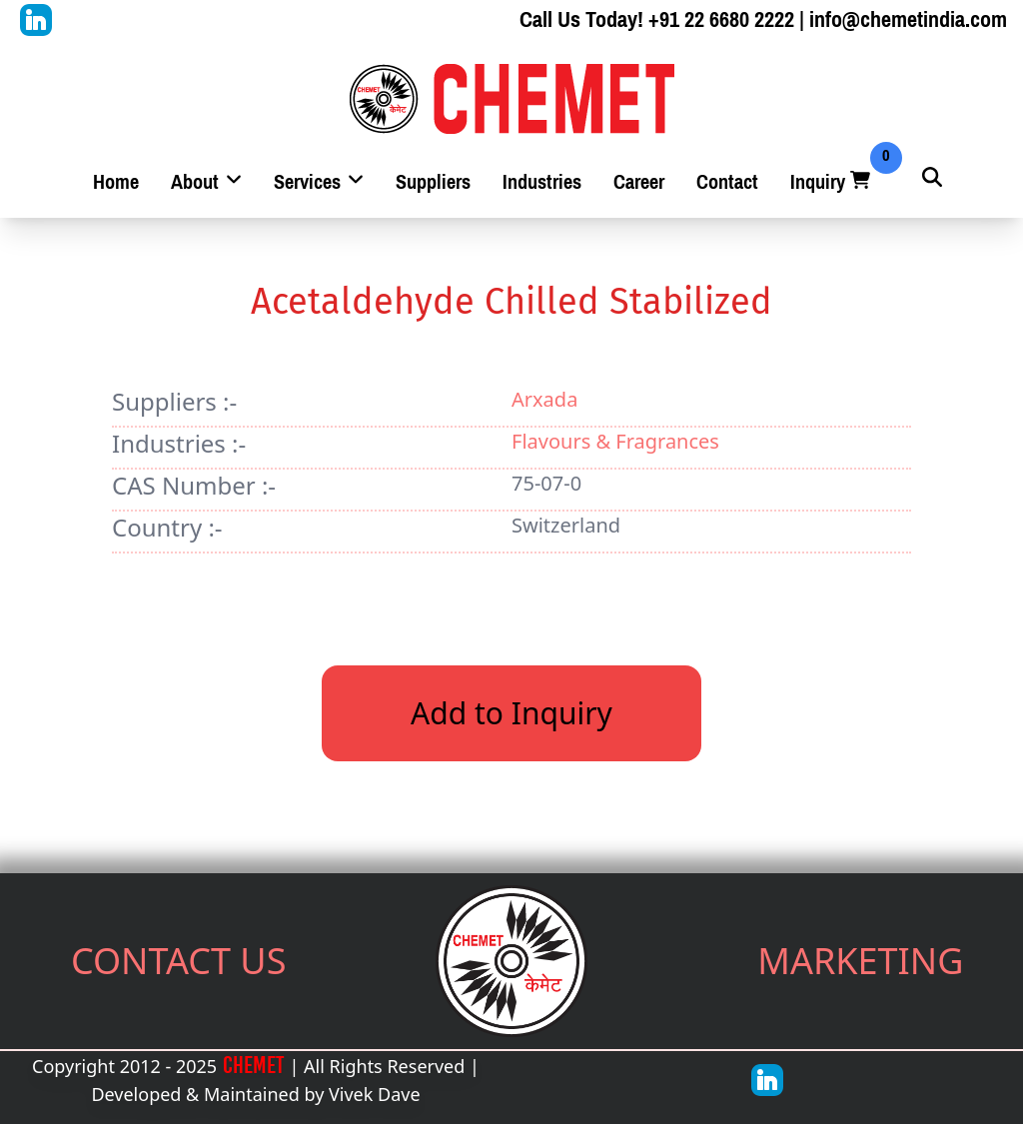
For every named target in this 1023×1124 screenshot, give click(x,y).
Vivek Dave (375, 1094)
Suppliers (433, 182)
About (206, 182)
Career (638, 182)
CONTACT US (179, 960)
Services (319, 182)
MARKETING (860, 960)
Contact (727, 182)
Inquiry (832, 182)
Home (116, 182)
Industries (542, 182)
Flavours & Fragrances (615, 441)
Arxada (544, 399)
